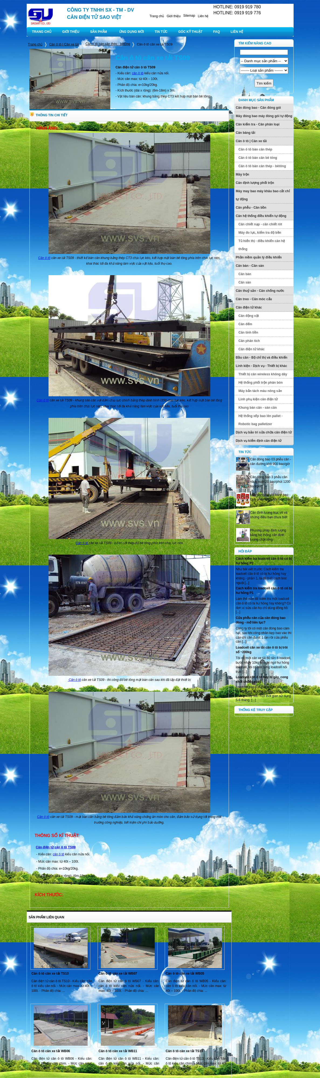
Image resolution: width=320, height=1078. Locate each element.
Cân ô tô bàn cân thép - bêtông (107, 44)
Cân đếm (245, 324)
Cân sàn (245, 282)
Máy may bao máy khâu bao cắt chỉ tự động (263, 195)
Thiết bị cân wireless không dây (263, 374)
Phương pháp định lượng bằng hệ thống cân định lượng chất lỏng (268, 534)
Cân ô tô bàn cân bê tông (258, 158)
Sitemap (189, 16)
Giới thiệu (173, 16)
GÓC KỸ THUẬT (190, 32)
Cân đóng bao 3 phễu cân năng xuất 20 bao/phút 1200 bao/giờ (270, 481)
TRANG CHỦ (41, 32)
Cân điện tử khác (249, 307)
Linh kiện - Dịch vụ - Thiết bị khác (261, 366)
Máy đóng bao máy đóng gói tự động (264, 116)
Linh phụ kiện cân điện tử (258, 399)
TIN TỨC (161, 32)
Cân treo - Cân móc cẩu (254, 299)
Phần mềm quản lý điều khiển (259, 257)
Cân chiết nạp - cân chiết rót (260, 224)
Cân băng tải (245, 133)
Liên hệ (203, 16)
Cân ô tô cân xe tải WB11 (118, 1051)
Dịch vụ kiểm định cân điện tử (259, 441)
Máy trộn (242, 174)
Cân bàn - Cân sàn (250, 266)
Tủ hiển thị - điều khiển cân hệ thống (262, 245)
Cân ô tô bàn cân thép (255, 149)
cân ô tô (138, 73)
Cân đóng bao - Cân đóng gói (258, 108)
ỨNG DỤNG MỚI (131, 32)
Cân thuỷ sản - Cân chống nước (260, 291)
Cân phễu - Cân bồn (251, 207)
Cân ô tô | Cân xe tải (64, 44)
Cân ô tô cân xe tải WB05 (185, 973)
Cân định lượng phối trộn (255, 183)
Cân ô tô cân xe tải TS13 (184, 1051)
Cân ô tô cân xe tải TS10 (50, 973)
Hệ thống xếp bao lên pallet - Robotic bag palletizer (261, 420)
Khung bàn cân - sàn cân (258, 408)
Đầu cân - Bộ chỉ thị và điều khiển (261, 357)
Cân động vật (249, 316)
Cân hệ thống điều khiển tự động (261, 216)
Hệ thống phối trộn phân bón (261, 382)
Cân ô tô (44, 258)
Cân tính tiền (248, 332)
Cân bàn (245, 274)
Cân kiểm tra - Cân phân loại (258, 124)
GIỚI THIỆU (70, 32)
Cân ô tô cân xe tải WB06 (51, 1051)
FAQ (216, 32)
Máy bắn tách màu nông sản (260, 391)
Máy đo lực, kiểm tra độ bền (260, 232)
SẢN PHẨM (98, 32)
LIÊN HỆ (237, 32)
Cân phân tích (249, 341)
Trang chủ (156, 16)
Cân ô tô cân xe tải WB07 (118, 973)
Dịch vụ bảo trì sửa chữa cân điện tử (264, 432)
